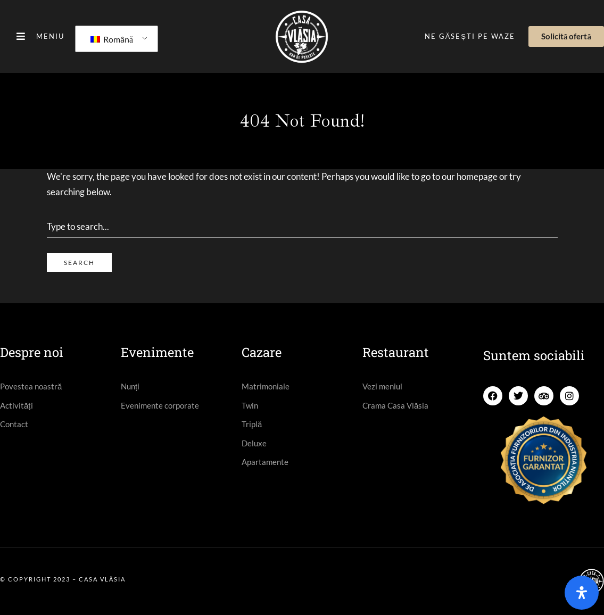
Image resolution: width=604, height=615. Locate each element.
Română (111, 39)
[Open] (582, 593)
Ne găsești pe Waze (470, 36)
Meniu (50, 36)
